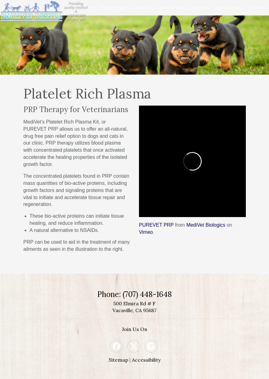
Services (145, 7)
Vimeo (146, 232)
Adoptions (200, 7)
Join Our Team (173, 7)
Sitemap (118, 360)
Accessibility (146, 360)
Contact (256, 7)
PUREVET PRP (156, 225)
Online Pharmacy (229, 7)
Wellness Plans (115, 7)
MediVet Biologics (205, 225)
